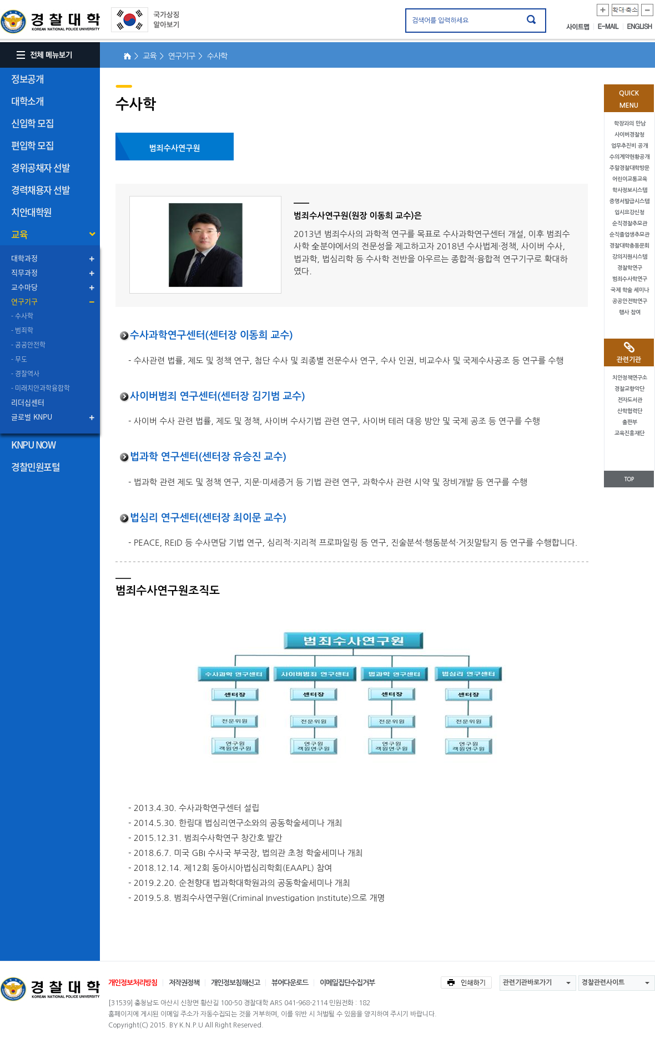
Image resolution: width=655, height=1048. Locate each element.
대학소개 (27, 101)
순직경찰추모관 (629, 223)
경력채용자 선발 (40, 189)
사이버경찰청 (629, 134)
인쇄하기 (466, 982)
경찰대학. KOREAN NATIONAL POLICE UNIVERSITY (50, 21)
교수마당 (24, 286)
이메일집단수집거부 (347, 982)
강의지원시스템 (629, 256)
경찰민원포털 (35, 466)
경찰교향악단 (629, 388)
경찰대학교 (50, 989)
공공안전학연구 (629, 301)
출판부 (629, 422)
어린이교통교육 (629, 179)
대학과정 (24, 258)
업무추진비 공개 (629, 145)
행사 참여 (630, 312)
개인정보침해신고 (235, 982)
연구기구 (24, 301)
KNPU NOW (33, 444)
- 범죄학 (22, 330)
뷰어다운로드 (289, 982)
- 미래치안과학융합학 (40, 388)
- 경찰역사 (25, 374)
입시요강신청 (629, 212)
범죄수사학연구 (629, 278)
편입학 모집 (32, 145)
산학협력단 (629, 411)
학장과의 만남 (630, 123)
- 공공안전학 (28, 345)
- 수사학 (22, 316)
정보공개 (27, 78)
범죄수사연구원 (174, 148)
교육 (19, 234)
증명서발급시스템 (629, 201)
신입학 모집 (32, 123)
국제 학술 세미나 (630, 290)
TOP (628, 479)
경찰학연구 (629, 267)
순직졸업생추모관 (629, 234)
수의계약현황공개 (629, 156)
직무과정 (24, 272)
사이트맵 (580, 26)
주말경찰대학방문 (629, 167)
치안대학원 (31, 212)
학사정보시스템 (629, 190)
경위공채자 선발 (40, 167)
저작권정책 (184, 982)
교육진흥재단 (629, 433)
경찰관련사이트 (603, 982)
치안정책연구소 (629, 377)
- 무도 (19, 359)
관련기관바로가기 (527, 982)
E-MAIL (610, 26)
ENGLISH (639, 26)
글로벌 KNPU (31, 416)
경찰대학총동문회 (629, 245)
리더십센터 (27, 402)
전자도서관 (629, 399)
